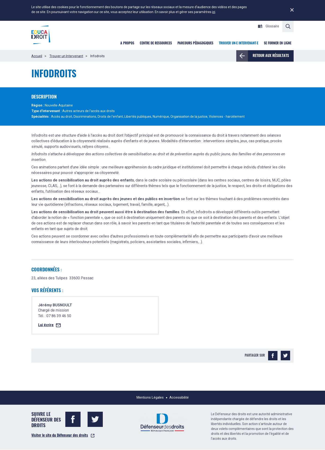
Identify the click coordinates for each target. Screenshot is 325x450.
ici (213, 12)
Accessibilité (179, 397)
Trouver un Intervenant (66, 56)
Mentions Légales (150, 397)
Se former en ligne (277, 43)
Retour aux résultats (268, 56)
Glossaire (268, 26)
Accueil (36, 56)
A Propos (127, 43)
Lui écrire (46, 325)
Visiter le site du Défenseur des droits (59, 435)
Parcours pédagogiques (195, 43)
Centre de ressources (156, 43)
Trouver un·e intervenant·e (238, 43)
